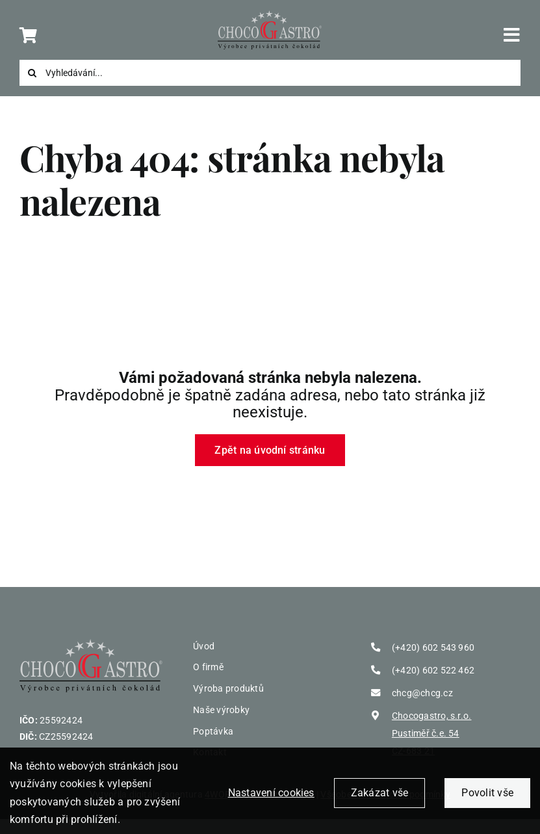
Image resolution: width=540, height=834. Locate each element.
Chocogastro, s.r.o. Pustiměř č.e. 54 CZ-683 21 (432, 733)
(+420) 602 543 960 (433, 647)
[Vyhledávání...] (270, 73)
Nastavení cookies (271, 798)
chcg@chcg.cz (422, 693)
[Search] (32, 73)
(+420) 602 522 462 (433, 670)
